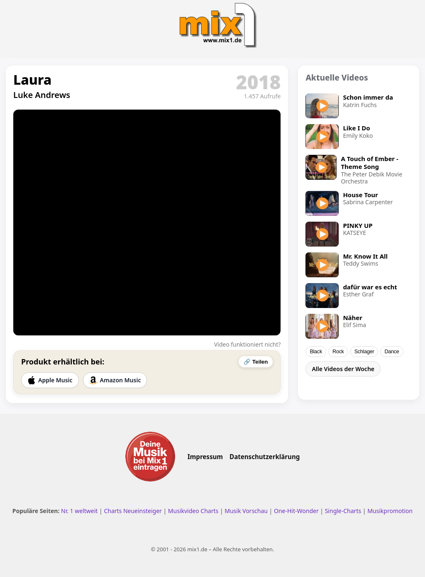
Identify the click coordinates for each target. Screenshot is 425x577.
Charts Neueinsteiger (132, 511)
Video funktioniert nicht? (247, 344)
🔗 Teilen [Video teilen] (256, 362)
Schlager (364, 352)
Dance (391, 352)
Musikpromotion (390, 511)
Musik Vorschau (246, 511)
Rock (338, 352)
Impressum (205, 456)
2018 (258, 82)
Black (316, 352)
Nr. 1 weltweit (79, 511)
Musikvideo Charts (193, 511)
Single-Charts (343, 511)
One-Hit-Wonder (296, 511)
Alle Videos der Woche (343, 369)
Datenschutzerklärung (265, 456)
